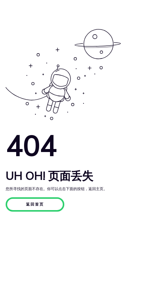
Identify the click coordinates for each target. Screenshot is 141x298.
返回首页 (35, 204)
